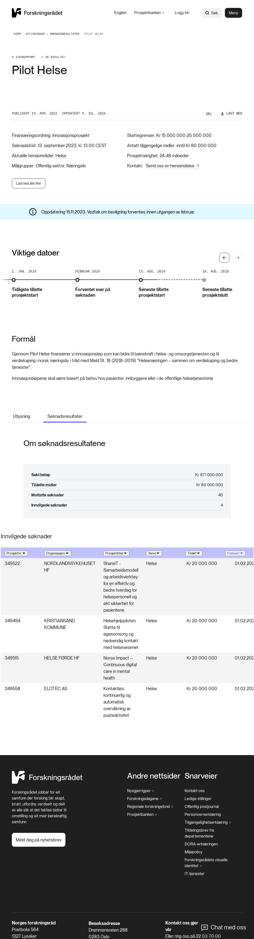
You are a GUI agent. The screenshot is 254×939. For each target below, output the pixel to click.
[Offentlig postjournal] (202, 807)
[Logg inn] (182, 12)
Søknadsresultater (64, 416)
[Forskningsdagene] (144, 799)
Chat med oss (228, 927)
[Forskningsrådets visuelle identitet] (212, 863)
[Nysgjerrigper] (140, 791)
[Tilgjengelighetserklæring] (208, 822)
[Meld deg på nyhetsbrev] (38, 840)
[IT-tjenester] (195, 874)
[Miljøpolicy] (193, 852)
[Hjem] (47, 782)
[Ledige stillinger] (198, 799)
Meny (233, 13)
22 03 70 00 (208, 936)
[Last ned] (231, 113)
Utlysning (21, 416)
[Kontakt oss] (195, 791)
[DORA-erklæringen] (201, 844)
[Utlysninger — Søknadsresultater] (52, 34)
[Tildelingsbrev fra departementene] (213, 833)
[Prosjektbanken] (149, 12)
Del (209, 114)
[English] (120, 12)
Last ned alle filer (28, 183)
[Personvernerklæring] (203, 815)
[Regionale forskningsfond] (150, 807)
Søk (211, 13)
